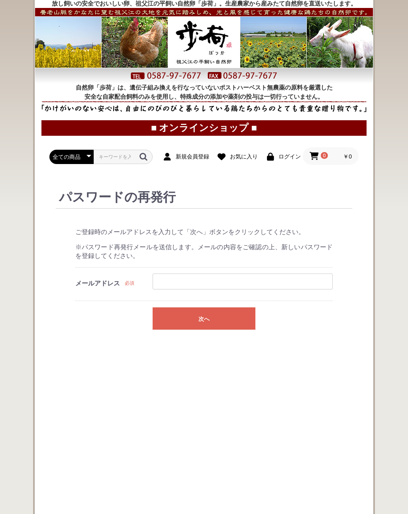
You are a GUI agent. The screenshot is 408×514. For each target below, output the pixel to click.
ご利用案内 (155, 22)
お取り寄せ (101, 22)
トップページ (54, 22)
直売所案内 (285, 22)
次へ (204, 331)
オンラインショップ (220, 22)
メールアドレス (97, 295)
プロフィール (343, 22)
